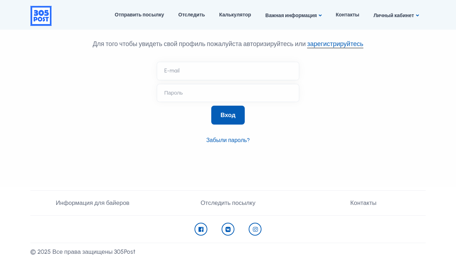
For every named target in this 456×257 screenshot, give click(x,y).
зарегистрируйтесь (335, 44)
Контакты (347, 15)
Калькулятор (235, 15)
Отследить (191, 15)
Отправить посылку (139, 15)
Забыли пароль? (228, 140)
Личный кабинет (393, 15)
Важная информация (291, 15)
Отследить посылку (228, 202)
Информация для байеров (93, 202)
